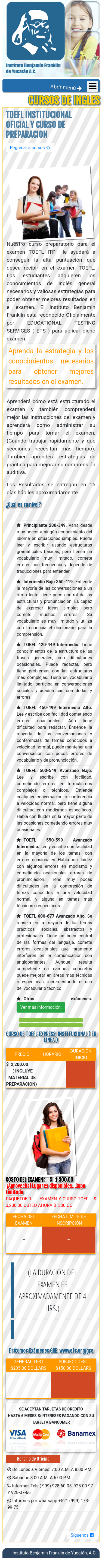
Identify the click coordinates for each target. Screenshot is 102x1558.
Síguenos (82, 1535)
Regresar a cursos (30, 147)
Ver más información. (41, 1007)
